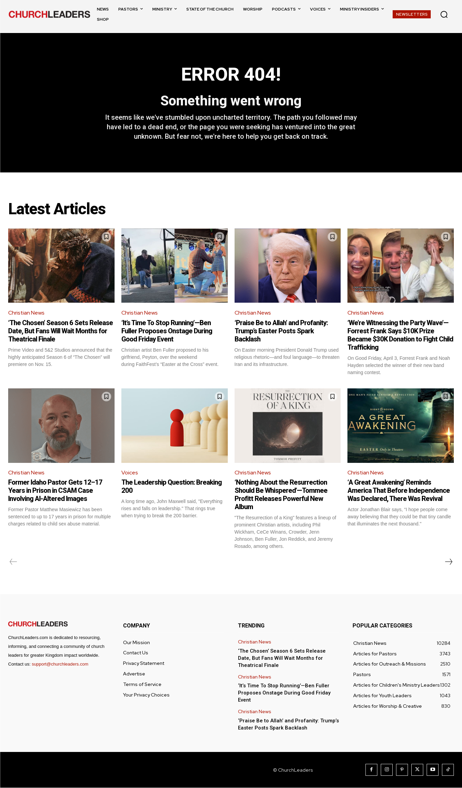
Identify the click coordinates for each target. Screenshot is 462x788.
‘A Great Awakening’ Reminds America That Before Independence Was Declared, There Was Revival (398, 491)
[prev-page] (13, 562)
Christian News (26, 313)
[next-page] (448, 562)
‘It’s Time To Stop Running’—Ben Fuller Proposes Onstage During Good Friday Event (166, 331)
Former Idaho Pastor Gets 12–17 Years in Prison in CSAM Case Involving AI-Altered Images (55, 491)
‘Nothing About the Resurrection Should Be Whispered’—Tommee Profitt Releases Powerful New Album (281, 495)
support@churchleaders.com (60, 664)
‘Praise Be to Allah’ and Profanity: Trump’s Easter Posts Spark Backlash (281, 331)
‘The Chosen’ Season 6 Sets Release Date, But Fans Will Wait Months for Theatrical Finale (60, 331)
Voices (129, 472)
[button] (444, 14)
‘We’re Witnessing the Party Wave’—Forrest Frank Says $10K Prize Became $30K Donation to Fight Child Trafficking (400, 335)
